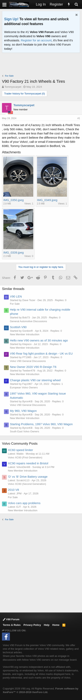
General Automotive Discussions (28, 321)
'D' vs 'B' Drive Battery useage (28, 476)
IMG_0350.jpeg (13, 200)
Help (46, 624)
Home (55, 624)
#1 (78, 118)
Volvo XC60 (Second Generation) (27, 483)
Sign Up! (11, 19)
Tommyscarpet (13, 86)
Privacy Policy (32, 624)
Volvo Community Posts (20, 443)
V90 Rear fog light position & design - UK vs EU (41, 353)
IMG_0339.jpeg (13, 252)
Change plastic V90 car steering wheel (35, 380)
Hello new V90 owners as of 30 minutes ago (39, 340)
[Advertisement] (42, 64)
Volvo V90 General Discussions (28, 361)
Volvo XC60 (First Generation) (25, 457)
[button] (4, 4)
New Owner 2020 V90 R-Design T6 (33, 366)
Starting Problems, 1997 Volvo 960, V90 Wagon (41, 424)
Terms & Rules (12, 624)
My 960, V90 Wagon (23, 410)
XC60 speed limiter (20, 450)
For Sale (15, 303)
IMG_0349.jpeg (47, 200)
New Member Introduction (24, 334)
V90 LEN (16, 296)
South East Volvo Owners (24, 431)
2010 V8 (13, 489)
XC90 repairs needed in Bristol (28, 463)
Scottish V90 (18, 327)
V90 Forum (11, 619)
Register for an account (36, 40)
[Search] (76, 4)
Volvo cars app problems (24, 503)
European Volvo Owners (24, 387)
